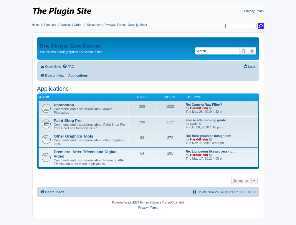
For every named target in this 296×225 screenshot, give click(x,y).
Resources (94, 25)
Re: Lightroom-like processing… (211, 151)
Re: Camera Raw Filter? (204, 104)
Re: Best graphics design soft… (210, 136)
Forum (121, 25)
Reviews (109, 25)
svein (194, 123)
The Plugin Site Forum (70, 46)
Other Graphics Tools (73, 136)
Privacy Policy (254, 11)
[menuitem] (68, 66)
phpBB (132, 202)
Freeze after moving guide (206, 120)
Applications (53, 88)
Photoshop (64, 105)
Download (64, 25)
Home (36, 25)
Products (50, 25)
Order (78, 25)
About (143, 25)
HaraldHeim (199, 108)
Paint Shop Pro (68, 120)
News (131, 25)
